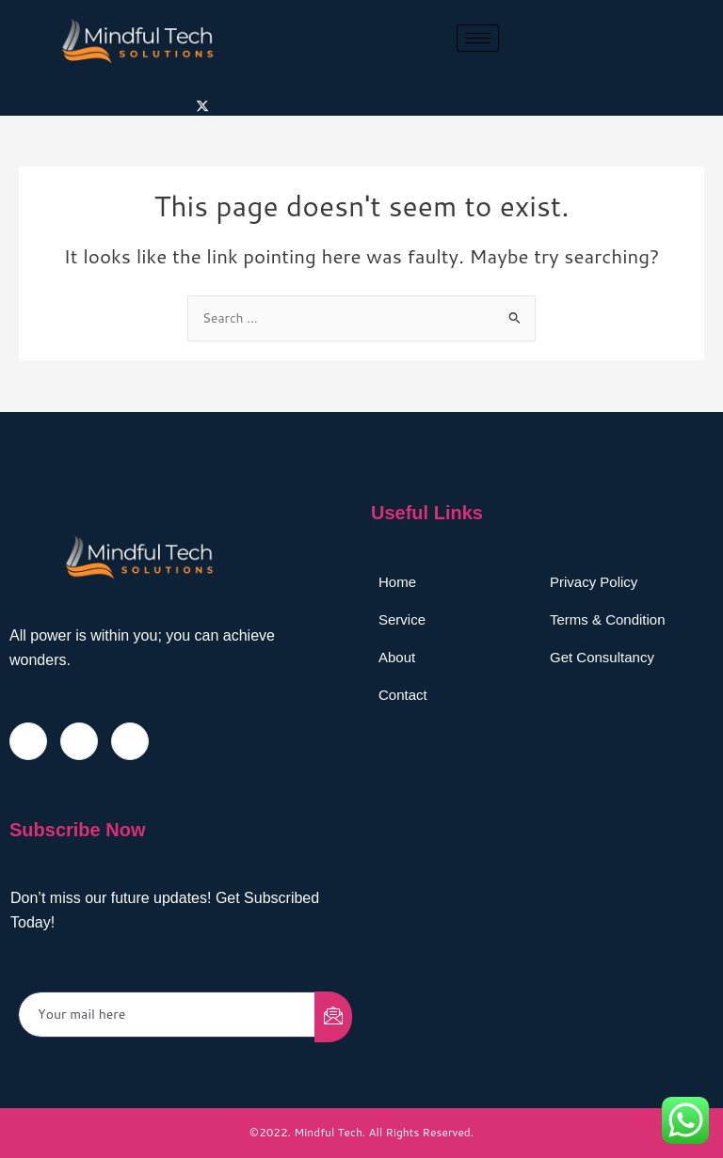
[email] (167, 1014)
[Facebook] (28, 741)
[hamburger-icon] (478, 38)
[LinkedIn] (130, 741)
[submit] (333, 1016)
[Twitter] (202, 105)
